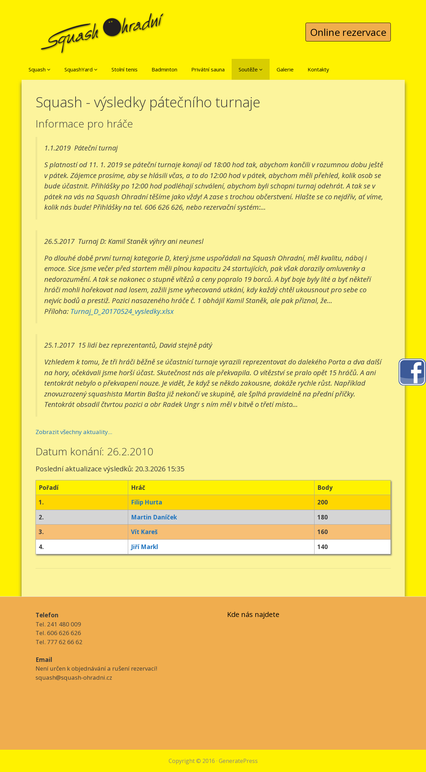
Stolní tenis (124, 69)
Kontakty (318, 69)
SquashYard (81, 69)
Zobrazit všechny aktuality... (74, 432)
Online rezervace (348, 32)
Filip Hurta (146, 502)
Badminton (164, 69)
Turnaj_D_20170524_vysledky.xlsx (122, 311)
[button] (49, 69)
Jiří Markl (144, 547)
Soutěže (251, 69)
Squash (40, 69)
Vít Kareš (144, 532)
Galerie (285, 69)
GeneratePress (238, 761)
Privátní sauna (208, 69)
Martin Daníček (154, 517)
